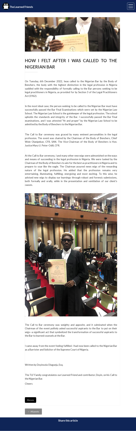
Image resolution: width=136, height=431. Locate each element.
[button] (130, 6)
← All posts (33, 411)
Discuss (30, 400)
